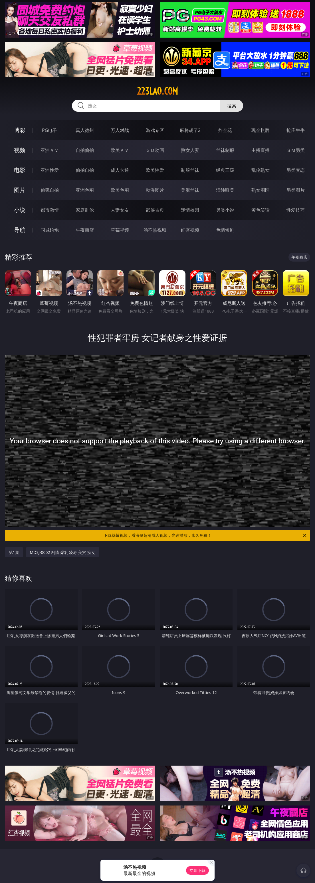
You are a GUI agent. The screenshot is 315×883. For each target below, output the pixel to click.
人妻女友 (120, 210)
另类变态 (295, 170)
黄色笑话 (260, 210)
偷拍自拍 (85, 170)
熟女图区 (260, 190)
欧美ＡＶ (120, 150)
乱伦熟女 (260, 170)
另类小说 (225, 210)
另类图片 (295, 190)
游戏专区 (155, 130)
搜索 (231, 106)
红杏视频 (190, 230)
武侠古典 (155, 210)
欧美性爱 (155, 170)
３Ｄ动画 (155, 150)
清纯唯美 (225, 190)
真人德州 (85, 130)
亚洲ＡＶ (50, 150)
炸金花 (225, 130)
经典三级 (225, 170)
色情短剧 (225, 230)
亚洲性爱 (50, 170)
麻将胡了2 (190, 130)
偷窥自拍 (50, 190)
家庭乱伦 (85, 210)
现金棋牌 (260, 130)
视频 (19, 150)
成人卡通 (120, 170)
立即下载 (197, 870)
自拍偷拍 (85, 150)
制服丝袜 (190, 170)
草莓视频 (120, 230)
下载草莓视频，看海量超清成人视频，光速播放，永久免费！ (205, 535)
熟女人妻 (190, 150)
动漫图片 (155, 190)
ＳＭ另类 (295, 150)
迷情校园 (190, 210)
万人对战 (120, 130)
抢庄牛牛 (295, 130)
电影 (19, 170)
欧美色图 (120, 190)
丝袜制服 (225, 150)
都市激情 (50, 210)
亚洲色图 (85, 190)
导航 (19, 230)
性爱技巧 (295, 210)
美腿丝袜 (190, 190)
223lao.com (157, 91)
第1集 (14, 552)
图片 (19, 190)
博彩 (19, 130)
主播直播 (260, 150)
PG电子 (49, 130)
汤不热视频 (155, 230)
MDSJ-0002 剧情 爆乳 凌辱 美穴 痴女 (62, 552)
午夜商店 (85, 230)
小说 (19, 210)
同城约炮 (50, 230)
